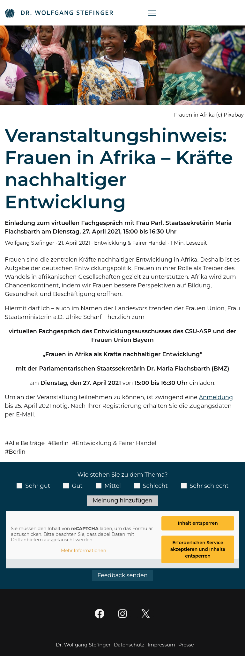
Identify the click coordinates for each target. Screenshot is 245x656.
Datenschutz (129, 645)
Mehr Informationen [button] (83, 551)
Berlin (61, 443)
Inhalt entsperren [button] (198, 523)
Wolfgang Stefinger (30, 243)
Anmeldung (216, 397)
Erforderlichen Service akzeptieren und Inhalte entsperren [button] (198, 549)
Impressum (161, 645)
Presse (186, 645)
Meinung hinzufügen (122, 500)
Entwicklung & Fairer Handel (132, 243)
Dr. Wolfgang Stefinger (83, 645)
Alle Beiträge (27, 443)
